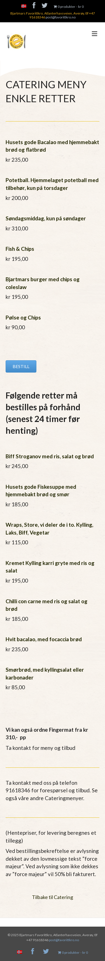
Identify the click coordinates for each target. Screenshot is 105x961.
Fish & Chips (20, 248)
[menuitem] (23, 6)
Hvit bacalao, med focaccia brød (44, 639)
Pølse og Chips (23, 317)
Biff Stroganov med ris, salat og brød (50, 456)
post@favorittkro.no (61, 17)
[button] (21, 366)
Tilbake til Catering (52, 897)
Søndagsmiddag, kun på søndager (46, 218)
